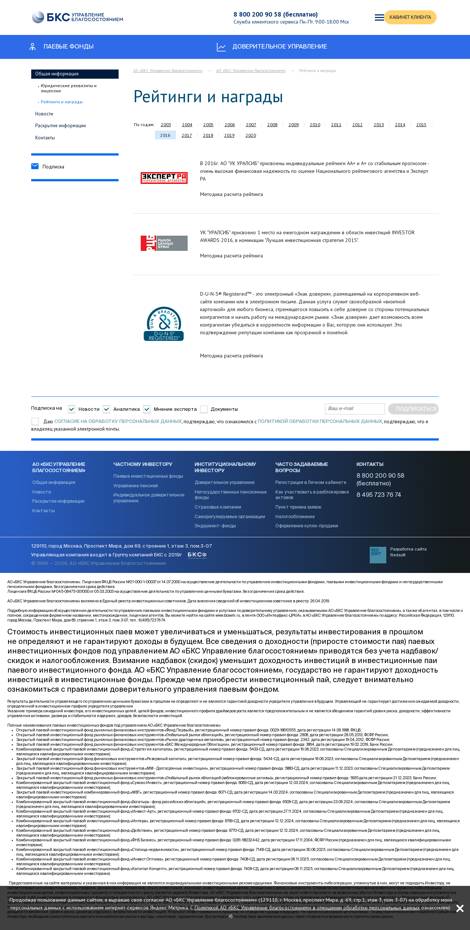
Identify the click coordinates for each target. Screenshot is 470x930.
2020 (251, 135)
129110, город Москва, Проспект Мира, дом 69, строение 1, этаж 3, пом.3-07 (121, 549)
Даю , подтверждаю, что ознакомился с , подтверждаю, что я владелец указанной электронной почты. (229, 425)
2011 (336, 124)
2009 (294, 124)
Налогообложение (295, 519)
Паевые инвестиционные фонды (148, 479)
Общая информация (57, 74)
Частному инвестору (143, 466)
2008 (272, 124)
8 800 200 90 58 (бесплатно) (271, 14)
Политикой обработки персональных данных (320, 421)
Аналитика (126, 409)
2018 (208, 135)
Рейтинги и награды (62, 101)
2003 (166, 124)
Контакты (45, 138)
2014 (400, 124)
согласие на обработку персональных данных (118, 421)
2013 (379, 124)
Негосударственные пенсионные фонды (231, 497)
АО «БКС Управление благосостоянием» (168, 70)
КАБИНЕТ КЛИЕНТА (390, 17)
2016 (165, 135)
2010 (315, 124)
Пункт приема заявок (298, 509)
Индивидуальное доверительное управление (148, 500)
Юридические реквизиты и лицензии (69, 88)
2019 (229, 135)
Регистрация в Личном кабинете (310, 484)
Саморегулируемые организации (230, 519)
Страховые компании (218, 509)
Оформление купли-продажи (306, 528)
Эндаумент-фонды (215, 528)
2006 (230, 124)
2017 (187, 135)
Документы (224, 409)
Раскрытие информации (60, 125)
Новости (44, 114)
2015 (421, 124)
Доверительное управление (224, 484)
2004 (187, 124)
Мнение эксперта (175, 409)
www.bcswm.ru (228, 619)
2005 (208, 124)
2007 (251, 124)
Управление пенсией (135, 488)
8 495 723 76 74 (379, 497)
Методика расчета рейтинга (231, 194)
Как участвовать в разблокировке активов (312, 497)
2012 (357, 124)
